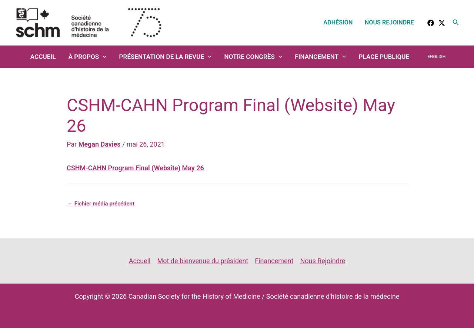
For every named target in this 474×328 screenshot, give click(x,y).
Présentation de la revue (165, 57)
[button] (456, 22)
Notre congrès (253, 57)
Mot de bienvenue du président (202, 261)
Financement (320, 57)
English (436, 56)
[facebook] (430, 23)
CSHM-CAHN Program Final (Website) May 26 (135, 168)
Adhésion (338, 22)
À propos (88, 57)
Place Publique (384, 56)
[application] (102, 57)
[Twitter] (441, 23)
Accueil (43, 56)
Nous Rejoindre (389, 22)
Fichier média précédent (100, 203)
